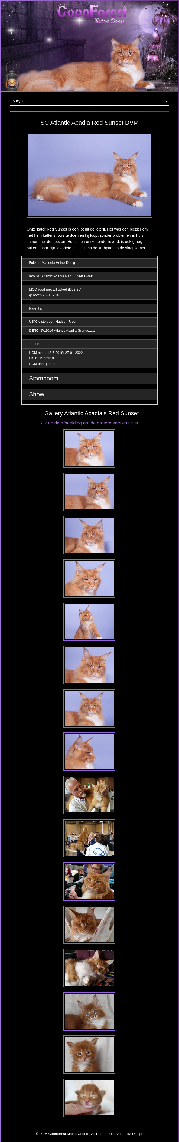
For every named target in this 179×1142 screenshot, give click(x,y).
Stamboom (43, 378)
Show (36, 394)
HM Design (135, 1134)
